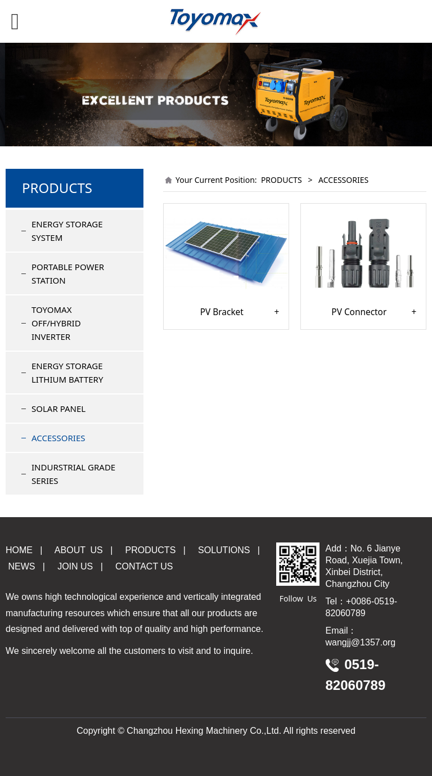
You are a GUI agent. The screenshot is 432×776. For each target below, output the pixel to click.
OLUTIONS (224, 550)
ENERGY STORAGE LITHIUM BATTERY (67, 372)
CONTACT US (144, 566)
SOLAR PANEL (59, 408)
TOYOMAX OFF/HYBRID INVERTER (56, 323)
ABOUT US (79, 550)
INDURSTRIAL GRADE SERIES (73, 473)
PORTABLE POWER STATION (68, 273)
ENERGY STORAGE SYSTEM (67, 230)
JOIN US (75, 566)
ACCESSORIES (58, 437)
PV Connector (358, 312)
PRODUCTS (281, 179)
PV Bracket (222, 312)
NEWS (20, 566)
